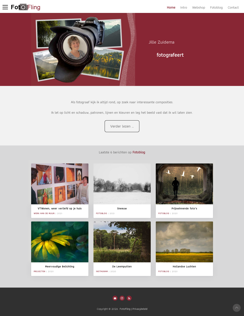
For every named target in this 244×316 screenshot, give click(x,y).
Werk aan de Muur (44, 213)
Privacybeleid (140, 309)
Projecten (39, 271)
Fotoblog (216, 7)
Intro (183, 7)
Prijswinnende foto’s (184, 208)
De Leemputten (122, 266)
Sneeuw (122, 208)
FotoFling (125, 309)
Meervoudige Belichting (59, 266)
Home (171, 7)
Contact (233, 7)
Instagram (102, 271)
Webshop (198, 7)
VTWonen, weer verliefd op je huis (60, 208)
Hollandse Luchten (184, 266)
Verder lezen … (122, 126)
